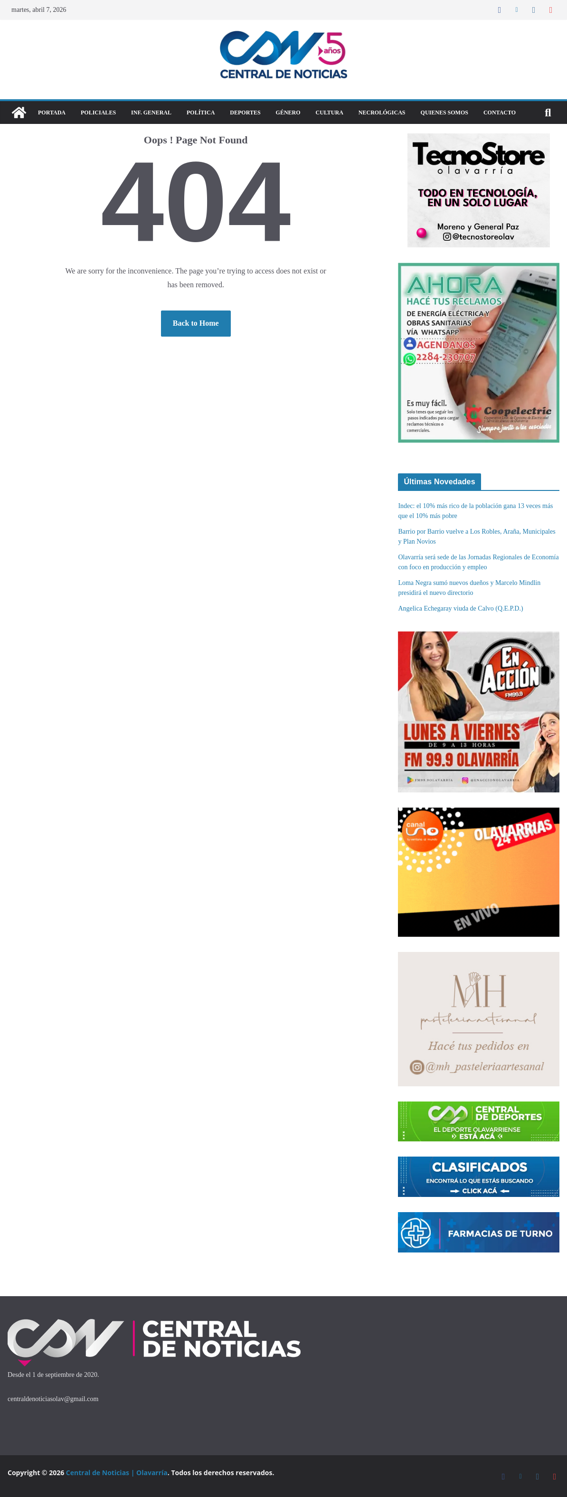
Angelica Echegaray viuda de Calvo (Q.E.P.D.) (460, 608)
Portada (52, 112)
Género (288, 112)
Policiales (98, 112)
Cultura (329, 112)
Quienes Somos (444, 112)
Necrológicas (382, 112)
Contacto (499, 112)
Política (201, 112)
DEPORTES (245, 112)
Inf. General (151, 112)
